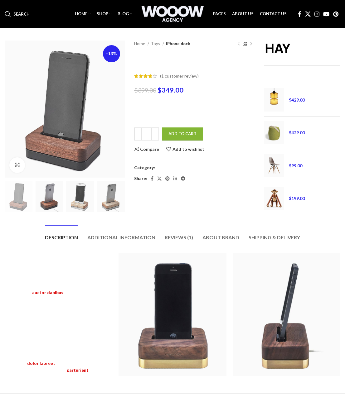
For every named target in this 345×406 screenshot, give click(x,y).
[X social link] (308, 14)
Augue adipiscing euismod (314, 189)
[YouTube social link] (326, 14)
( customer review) (179, 76)
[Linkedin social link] (175, 178)
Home (140, 43)
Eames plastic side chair (312, 157)
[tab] (61, 234)
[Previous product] (239, 44)
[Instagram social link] (317, 14)
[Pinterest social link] (335, 14)
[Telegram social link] (183, 178)
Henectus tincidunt (308, 91)
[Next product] (251, 44)
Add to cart (182, 133)
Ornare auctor (303, 124)
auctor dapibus (47, 292)
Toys (156, 43)
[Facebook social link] (299, 14)
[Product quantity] (146, 134)
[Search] (17, 14)
